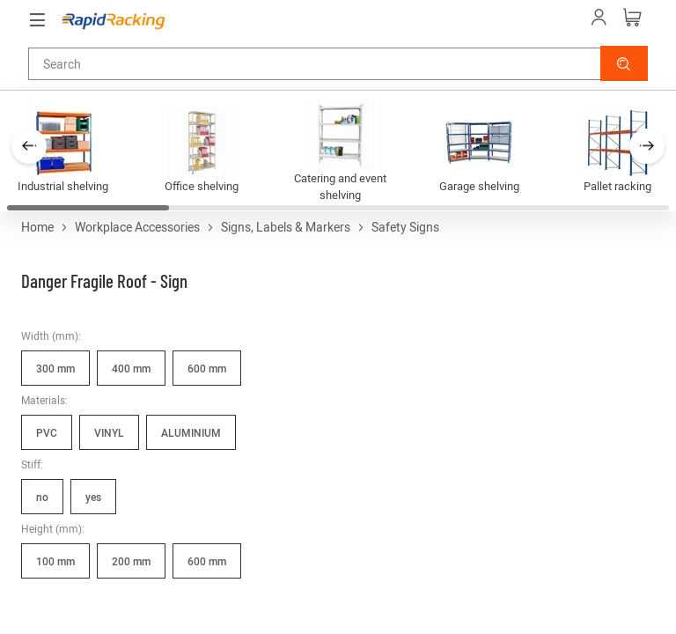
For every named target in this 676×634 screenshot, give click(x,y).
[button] (624, 63)
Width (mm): (51, 335)
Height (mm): (52, 528)
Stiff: (32, 464)
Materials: (44, 400)
